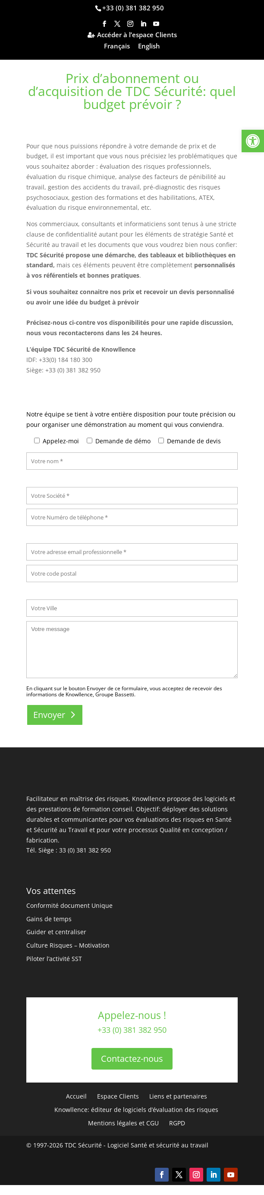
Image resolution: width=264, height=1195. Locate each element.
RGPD (177, 1123)
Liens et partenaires (178, 1096)
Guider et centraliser (56, 932)
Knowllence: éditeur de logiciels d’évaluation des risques (136, 1109)
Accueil (76, 1096)
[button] (253, 141)
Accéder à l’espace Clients (137, 35)
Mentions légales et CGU (123, 1123)
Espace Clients (118, 1096)
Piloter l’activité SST (54, 959)
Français (117, 46)
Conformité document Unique (69, 905)
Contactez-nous (132, 1058)
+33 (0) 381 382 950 (133, 7)
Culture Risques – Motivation (68, 945)
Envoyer (49, 715)
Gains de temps (49, 919)
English (149, 46)
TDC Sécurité (83, 1145)
